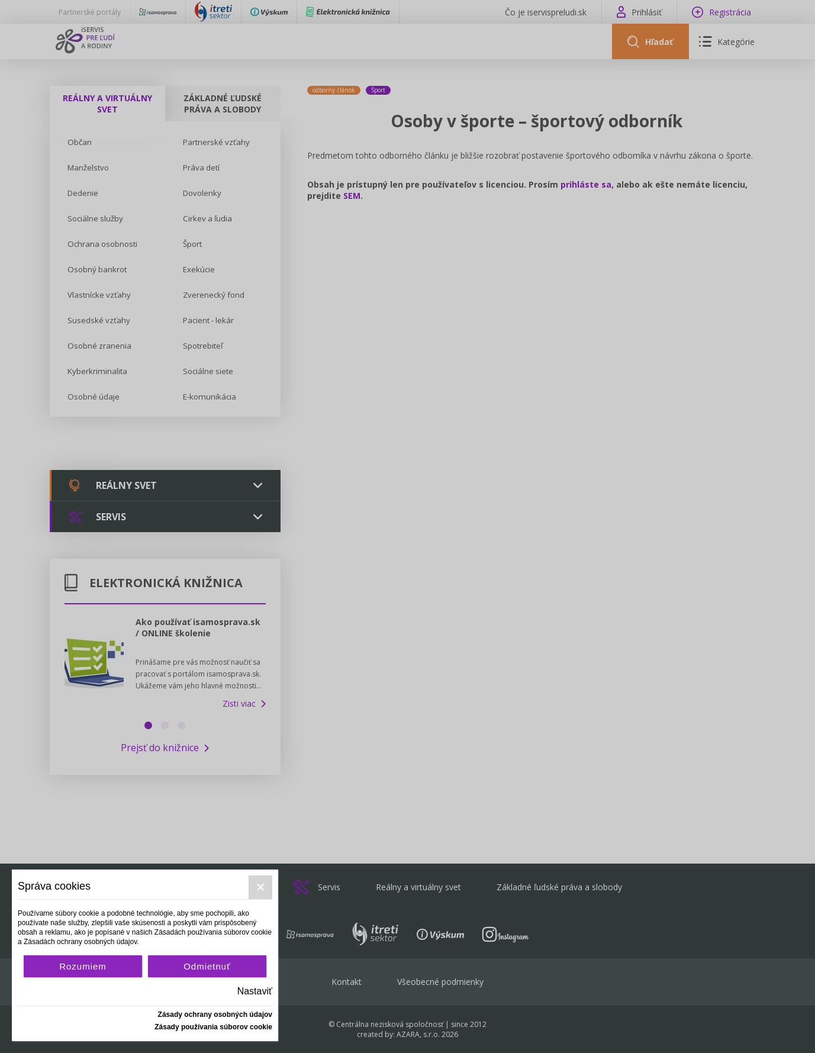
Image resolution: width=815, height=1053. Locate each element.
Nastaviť (254, 991)
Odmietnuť (207, 966)
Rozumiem (83, 966)
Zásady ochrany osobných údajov (215, 1014)
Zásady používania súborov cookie (213, 1027)
